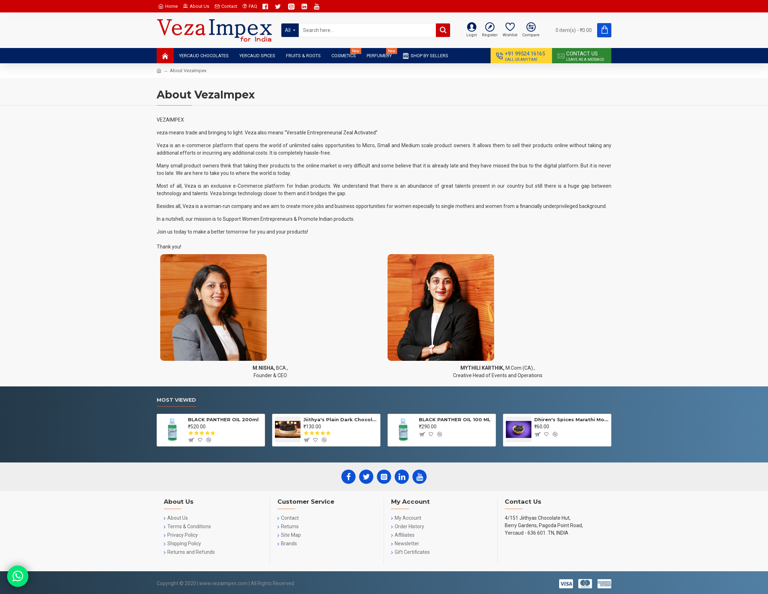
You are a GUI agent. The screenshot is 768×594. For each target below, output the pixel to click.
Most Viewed (176, 400)
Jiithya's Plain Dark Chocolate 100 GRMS (340, 419)
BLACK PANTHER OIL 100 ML (455, 419)
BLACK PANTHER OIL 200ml (223, 419)
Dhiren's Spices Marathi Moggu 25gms (571, 419)
